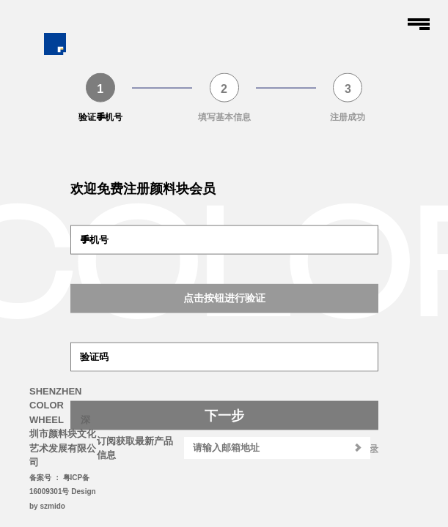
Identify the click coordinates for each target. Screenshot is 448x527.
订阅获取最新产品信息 (135, 448)
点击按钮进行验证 (224, 298)
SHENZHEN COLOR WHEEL (55, 405)
